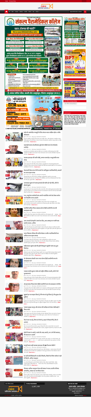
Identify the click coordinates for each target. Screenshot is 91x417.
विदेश (12, 11)
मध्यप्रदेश (16, 11)
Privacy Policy (12, 1)
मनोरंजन (37, 11)
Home (6, 1)
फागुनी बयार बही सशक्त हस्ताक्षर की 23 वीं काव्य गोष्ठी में (39, 362)
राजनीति (25, 11)
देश (9, 11)
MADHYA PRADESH (42, 137)
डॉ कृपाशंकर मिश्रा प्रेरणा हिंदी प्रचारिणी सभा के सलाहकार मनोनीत (42, 295)
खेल (33, 11)
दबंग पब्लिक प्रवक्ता (8, 415)
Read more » (33, 142)
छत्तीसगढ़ (21, 11)
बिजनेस (30, 11)
